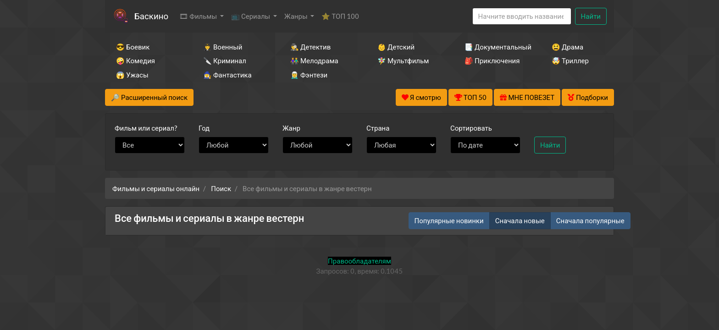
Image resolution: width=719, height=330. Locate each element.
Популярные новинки (449, 220)
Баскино (151, 16)
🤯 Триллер (570, 60)
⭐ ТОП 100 (340, 16)
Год (204, 128)
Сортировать (471, 128)
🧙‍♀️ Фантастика (227, 75)
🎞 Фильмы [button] (198, 16)
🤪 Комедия (135, 60)
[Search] (521, 16)
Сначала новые (520, 220)
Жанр (291, 128)
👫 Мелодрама (314, 60)
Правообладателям (359, 261)
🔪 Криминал (224, 60)
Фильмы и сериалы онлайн (155, 188)
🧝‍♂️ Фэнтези (308, 75)
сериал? (146, 128)
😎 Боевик (132, 47)
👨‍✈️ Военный (222, 47)
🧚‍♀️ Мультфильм (403, 60)
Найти (591, 16)
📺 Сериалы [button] (251, 16)
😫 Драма (567, 47)
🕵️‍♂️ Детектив (310, 47)
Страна (377, 128)
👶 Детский (396, 47)
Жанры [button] (296, 16)
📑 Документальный (496, 47)
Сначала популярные (590, 220)
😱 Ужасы (132, 75)
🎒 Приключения (492, 60)
